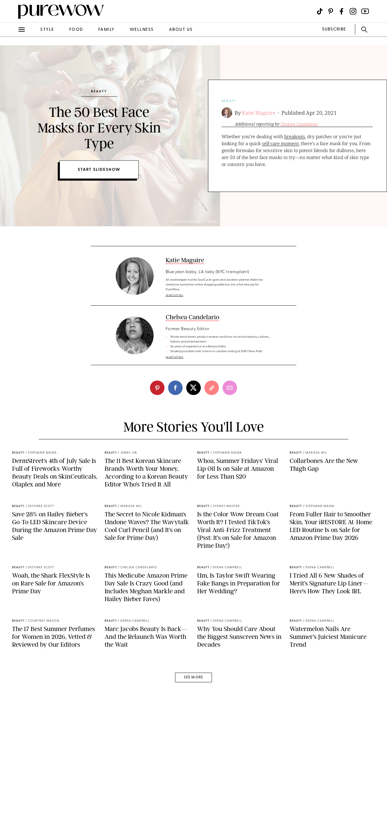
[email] (230, 388)
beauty (229, 101)
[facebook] (175, 388)
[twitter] (193, 388)
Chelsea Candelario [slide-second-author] (299, 124)
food (76, 29)
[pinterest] (157, 388)
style (47, 29)
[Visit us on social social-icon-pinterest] (330, 11)
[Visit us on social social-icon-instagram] (353, 11)
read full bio (175, 295)
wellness (142, 29)
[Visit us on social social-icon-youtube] (365, 11)
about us (181, 29)
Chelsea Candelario (192, 317)
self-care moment (280, 143)
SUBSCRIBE (334, 29)
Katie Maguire (258, 112)
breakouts (294, 136)
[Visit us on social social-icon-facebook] (341, 11)
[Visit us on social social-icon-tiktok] (320, 11)
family (106, 29)
